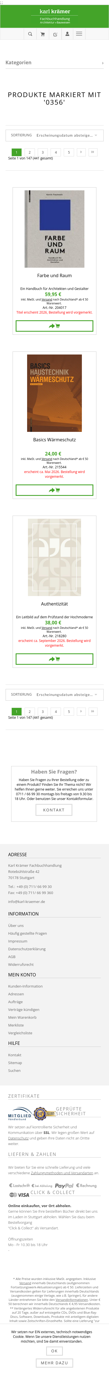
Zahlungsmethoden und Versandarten (62, 1172)
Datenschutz (18, 1138)
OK (54, 1350)
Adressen (16, 993)
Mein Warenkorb (42, 34)
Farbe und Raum (54, 276)
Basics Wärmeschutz (54, 440)
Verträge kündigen (23, 1009)
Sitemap (15, 1062)
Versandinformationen (72, 1300)
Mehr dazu (54, 1362)
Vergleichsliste (20, 1032)
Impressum (17, 941)
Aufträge (15, 1001)
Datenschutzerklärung (27, 948)
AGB (11, 956)
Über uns (16, 925)
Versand (46, 299)
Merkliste (16, 1025)
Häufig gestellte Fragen (27, 933)
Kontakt (54, 810)
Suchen (14, 1070)
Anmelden (67, 33)
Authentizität (54, 604)
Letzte (93, 152)
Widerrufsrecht (21, 964)
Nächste (81, 152)
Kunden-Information (25, 986)
